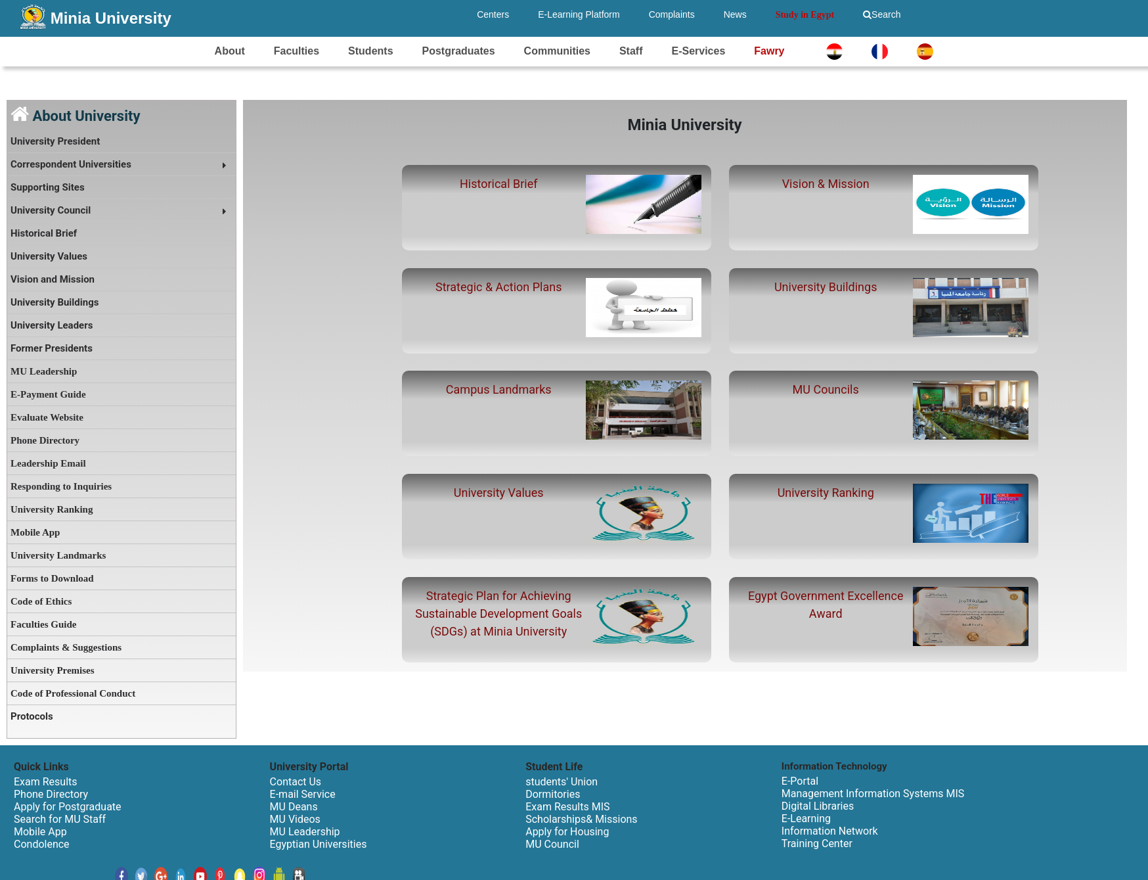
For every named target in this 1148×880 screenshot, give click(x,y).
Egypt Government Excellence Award (826, 604)
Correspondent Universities (71, 164)
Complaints (672, 14)
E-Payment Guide (48, 394)
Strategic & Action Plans (498, 287)
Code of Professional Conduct (73, 693)
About (230, 51)
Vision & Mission (826, 184)
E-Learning (806, 818)
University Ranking (52, 509)
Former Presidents (52, 348)
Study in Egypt (805, 15)
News (735, 14)
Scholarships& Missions (581, 819)
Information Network (830, 831)
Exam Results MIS (567, 806)
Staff (631, 51)
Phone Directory (45, 440)
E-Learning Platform (579, 14)
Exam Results (45, 782)
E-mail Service (303, 794)
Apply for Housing (567, 831)
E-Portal (800, 781)
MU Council (552, 844)
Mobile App (35, 532)
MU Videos (295, 819)
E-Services (698, 51)
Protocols (32, 716)
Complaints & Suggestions (66, 647)
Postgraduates (458, 51)
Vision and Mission (53, 279)
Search (881, 14)
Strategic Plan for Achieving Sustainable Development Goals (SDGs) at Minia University (498, 613)
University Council (51, 210)
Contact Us (296, 782)
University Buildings (55, 302)
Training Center (817, 843)
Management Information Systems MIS (873, 793)
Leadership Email (48, 463)
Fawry (769, 51)
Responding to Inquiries (61, 486)
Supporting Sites (48, 187)
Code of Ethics (41, 601)
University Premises (53, 670)
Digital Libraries (818, 806)
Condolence (42, 844)
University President (55, 141)
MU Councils (826, 389)
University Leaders (52, 325)
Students (370, 51)
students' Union (561, 782)
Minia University (111, 18)
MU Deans (294, 806)
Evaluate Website (47, 417)
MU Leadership (44, 371)
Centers (493, 14)
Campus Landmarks (499, 389)
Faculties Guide (43, 624)
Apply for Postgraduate (67, 806)
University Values (49, 256)
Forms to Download (52, 578)
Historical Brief (44, 233)
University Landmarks (58, 555)
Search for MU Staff (60, 819)
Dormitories (552, 794)
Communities (557, 51)
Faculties (296, 51)
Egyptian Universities (318, 844)
